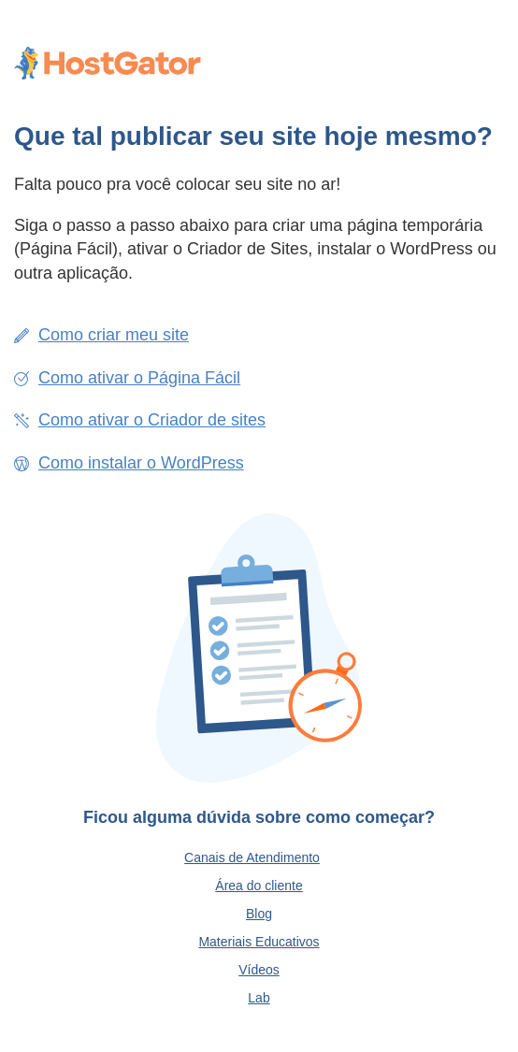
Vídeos (259, 969)
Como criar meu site (113, 334)
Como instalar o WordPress (141, 463)
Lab (258, 997)
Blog (259, 913)
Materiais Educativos (258, 941)
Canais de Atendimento (252, 857)
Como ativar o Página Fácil (139, 377)
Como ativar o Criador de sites (152, 420)
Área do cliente (258, 885)
